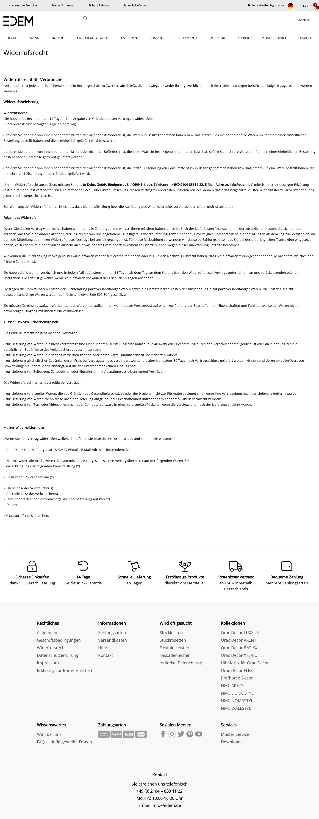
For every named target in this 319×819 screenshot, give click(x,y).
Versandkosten (112, 640)
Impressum (48, 663)
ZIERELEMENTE (186, 38)
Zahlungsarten (112, 632)
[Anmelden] (256, 5)
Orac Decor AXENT (238, 640)
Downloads (232, 742)
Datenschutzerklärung (58, 655)
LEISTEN (156, 38)
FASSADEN (129, 38)
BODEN (57, 38)
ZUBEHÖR (217, 38)
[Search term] (124, 19)
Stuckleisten (171, 632)
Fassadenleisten (175, 655)
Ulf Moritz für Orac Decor (245, 663)
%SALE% (306, 38)
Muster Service (235, 734)
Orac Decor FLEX (236, 670)
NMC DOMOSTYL (237, 693)
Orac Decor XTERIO (239, 655)
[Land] (294, 6)
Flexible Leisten (174, 647)
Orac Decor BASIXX (239, 647)
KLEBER (243, 38)
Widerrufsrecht (51, 647)
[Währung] (308, 6)
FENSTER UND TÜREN (91, 38)
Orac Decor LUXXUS (240, 632)
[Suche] (85, 19)
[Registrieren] (274, 5)
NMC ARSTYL (233, 685)
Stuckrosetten (173, 640)
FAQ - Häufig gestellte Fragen (64, 742)
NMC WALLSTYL (236, 708)
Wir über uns (49, 734)
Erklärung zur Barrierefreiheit (64, 670)
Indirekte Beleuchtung (181, 663)
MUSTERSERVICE (274, 38)
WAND (34, 38)
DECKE (12, 38)
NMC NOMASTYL (237, 700)
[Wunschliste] (314, 5)
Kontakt (105, 655)
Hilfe (102, 647)
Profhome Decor (237, 678)
